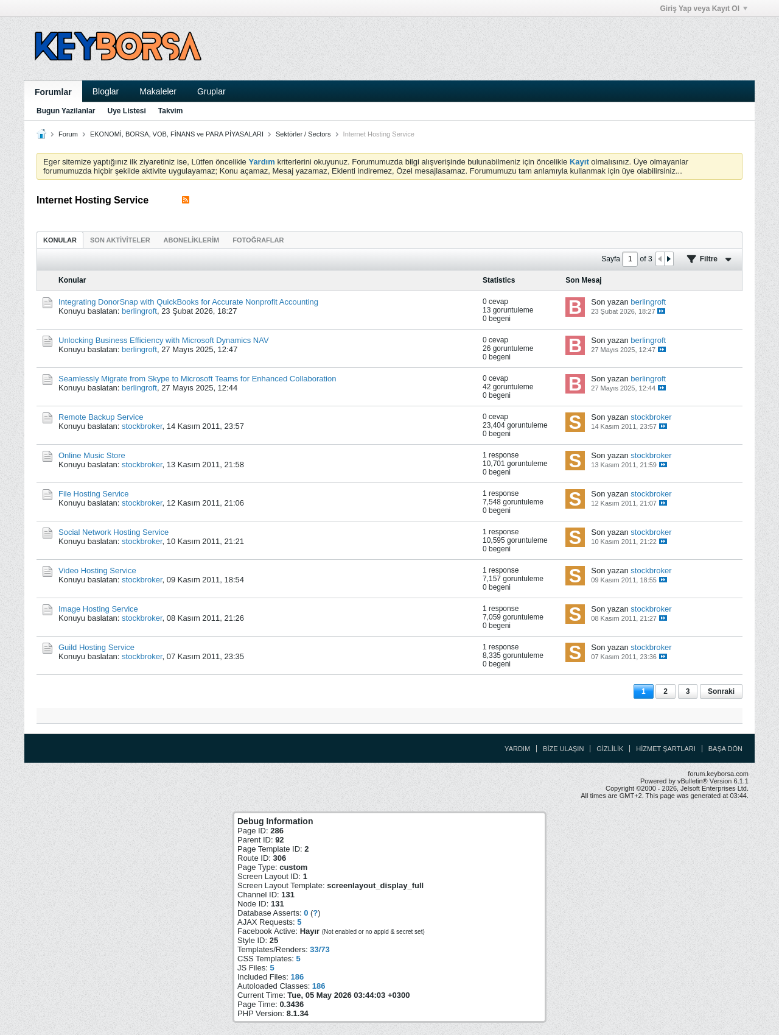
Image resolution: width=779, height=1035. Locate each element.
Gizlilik (609, 748)
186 (297, 976)
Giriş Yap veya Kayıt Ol (703, 8)
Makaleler (157, 91)
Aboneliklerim (192, 240)
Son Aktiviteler (120, 240)
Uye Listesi (126, 111)
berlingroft (139, 311)
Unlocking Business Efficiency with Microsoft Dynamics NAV (163, 340)
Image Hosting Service (98, 608)
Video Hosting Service (97, 570)
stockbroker (142, 426)
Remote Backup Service (100, 417)
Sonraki (721, 691)
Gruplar (211, 91)
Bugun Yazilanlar (66, 111)
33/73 (320, 949)
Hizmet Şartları (665, 748)
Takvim (170, 111)
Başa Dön (725, 748)
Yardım (517, 748)
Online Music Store (91, 455)
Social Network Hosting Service (113, 532)
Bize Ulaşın (563, 748)
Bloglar (106, 91)
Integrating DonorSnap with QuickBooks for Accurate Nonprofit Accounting (188, 301)
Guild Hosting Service (96, 647)
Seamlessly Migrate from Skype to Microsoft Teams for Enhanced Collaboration (197, 378)
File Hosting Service (93, 493)
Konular (60, 240)
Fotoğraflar (258, 240)
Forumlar (53, 92)
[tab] (60, 239)
